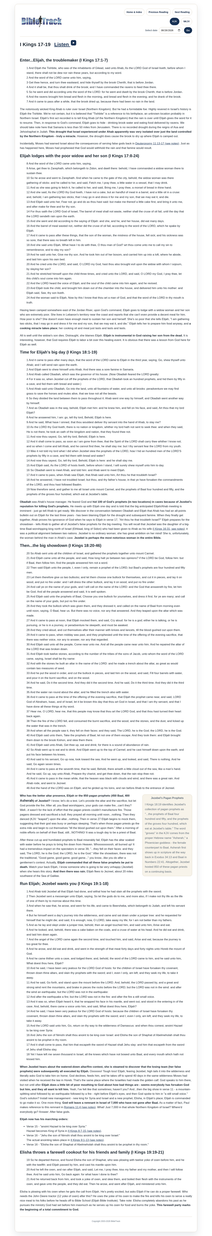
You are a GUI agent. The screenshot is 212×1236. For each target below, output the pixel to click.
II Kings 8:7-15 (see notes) (84, 1131)
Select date (151, 30)
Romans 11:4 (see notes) (80, 1107)
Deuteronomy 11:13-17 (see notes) (157, 143)
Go (188, 30)
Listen (62, 44)
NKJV (187, 21)
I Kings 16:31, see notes (169, 528)
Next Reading (182, 12)
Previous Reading (158, 12)
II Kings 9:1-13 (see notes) (87, 1140)
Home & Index (134, 12)
